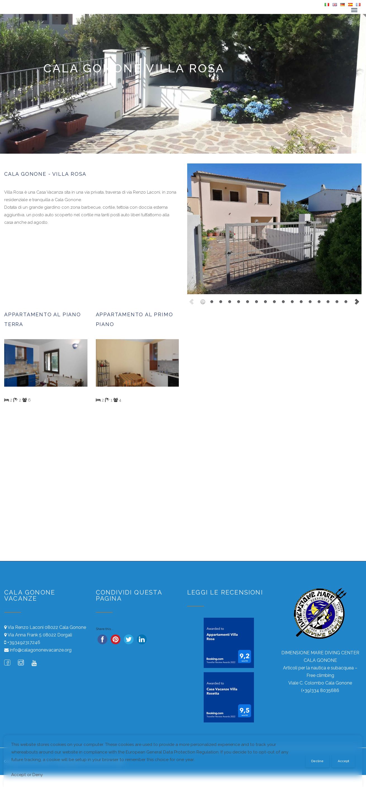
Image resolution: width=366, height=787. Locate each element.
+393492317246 (23, 642)
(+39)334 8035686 (320, 690)
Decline (317, 761)
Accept (343, 761)
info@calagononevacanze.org (41, 650)
